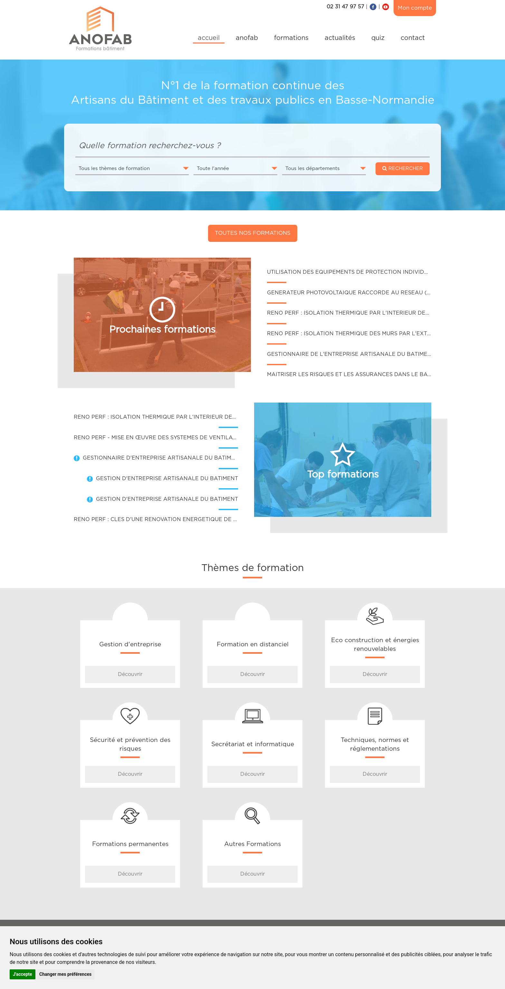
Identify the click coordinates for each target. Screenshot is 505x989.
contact (413, 38)
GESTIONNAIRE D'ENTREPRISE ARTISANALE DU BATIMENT (162, 458)
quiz (378, 38)
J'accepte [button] (22, 974)
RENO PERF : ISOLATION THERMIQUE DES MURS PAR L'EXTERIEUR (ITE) (364, 333)
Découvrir (130, 674)
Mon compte (415, 8)
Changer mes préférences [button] (65, 974)
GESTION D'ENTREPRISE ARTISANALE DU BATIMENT (167, 478)
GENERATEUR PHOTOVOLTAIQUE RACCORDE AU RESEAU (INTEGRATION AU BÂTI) (379, 292)
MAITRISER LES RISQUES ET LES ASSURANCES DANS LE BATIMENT (357, 374)
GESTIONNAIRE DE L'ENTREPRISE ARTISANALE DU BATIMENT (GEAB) (362, 354)
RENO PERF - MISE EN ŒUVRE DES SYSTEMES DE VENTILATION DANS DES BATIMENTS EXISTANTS (207, 437)
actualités (340, 38)
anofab (247, 38)
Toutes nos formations (253, 233)
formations (291, 38)
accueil (209, 38)
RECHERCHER (402, 168)
